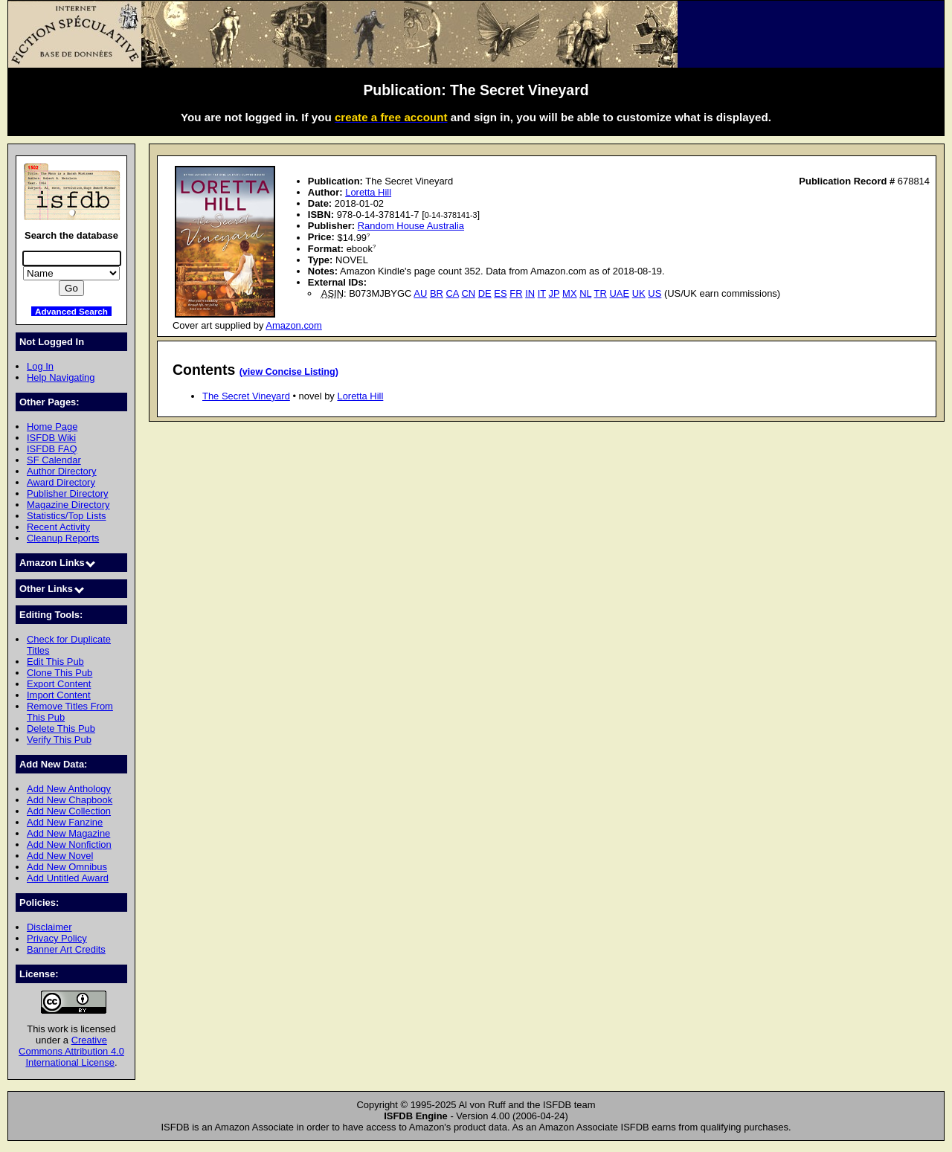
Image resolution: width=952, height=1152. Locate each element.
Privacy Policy (57, 938)
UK (639, 293)
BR (436, 293)
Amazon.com (294, 325)
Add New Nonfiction (69, 844)
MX (569, 293)
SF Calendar (54, 460)
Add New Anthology (69, 788)
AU (420, 293)
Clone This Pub (59, 672)
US (654, 293)
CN (468, 293)
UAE (619, 293)
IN (530, 293)
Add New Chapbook (69, 799)
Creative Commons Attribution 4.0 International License (71, 1051)
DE (485, 293)
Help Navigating (60, 377)
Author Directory (62, 471)
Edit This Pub (55, 661)
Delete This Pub (61, 728)
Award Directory (61, 482)
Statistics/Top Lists (66, 515)
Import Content (59, 695)
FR (515, 293)
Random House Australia (411, 225)
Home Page (52, 426)
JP (554, 293)
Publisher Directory (67, 493)
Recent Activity (58, 526)
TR (600, 293)
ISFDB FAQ (52, 448)
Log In (40, 366)
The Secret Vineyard (246, 396)
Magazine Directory (68, 504)
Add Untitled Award (68, 878)
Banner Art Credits (66, 949)
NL (585, 293)
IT (542, 293)
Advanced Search (71, 311)
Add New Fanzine (65, 822)
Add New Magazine (68, 833)
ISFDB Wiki (51, 437)
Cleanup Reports (63, 538)
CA (452, 293)
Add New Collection (69, 811)
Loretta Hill (368, 192)
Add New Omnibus (67, 866)
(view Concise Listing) (288, 372)
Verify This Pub (59, 739)
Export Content (59, 683)
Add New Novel (60, 855)
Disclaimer (49, 927)
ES (500, 293)
